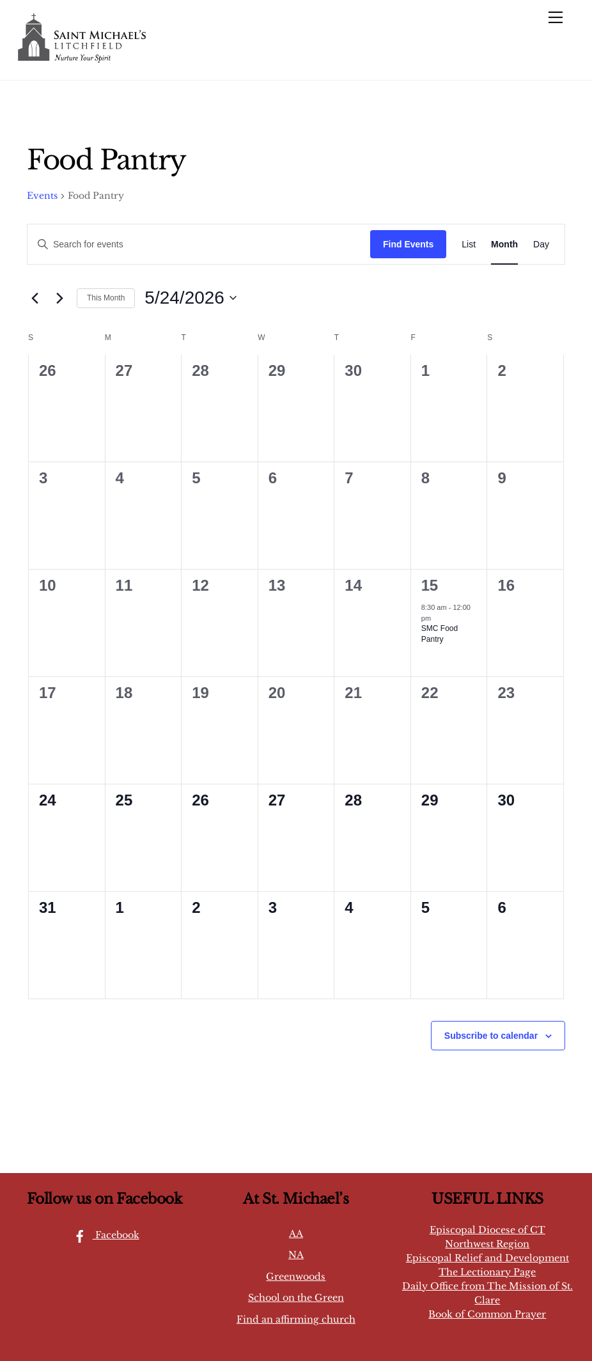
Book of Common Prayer (487, 1314)
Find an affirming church (296, 1319)
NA (296, 1255)
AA (296, 1234)
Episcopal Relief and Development (487, 1258)
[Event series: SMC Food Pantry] (437, 618)
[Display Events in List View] (469, 244)
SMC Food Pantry (439, 634)
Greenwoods (295, 1276)
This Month (106, 297)
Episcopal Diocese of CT (487, 1230)
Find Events (408, 244)
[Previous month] (34, 298)
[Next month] (59, 298)
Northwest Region (487, 1244)
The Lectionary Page (487, 1272)
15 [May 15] (429, 585)
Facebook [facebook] (103, 1235)
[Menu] (555, 17)
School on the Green (296, 1297)
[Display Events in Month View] (504, 244)
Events (42, 195)
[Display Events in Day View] (541, 244)
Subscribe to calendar (491, 1035)
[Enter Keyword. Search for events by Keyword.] (198, 244)
